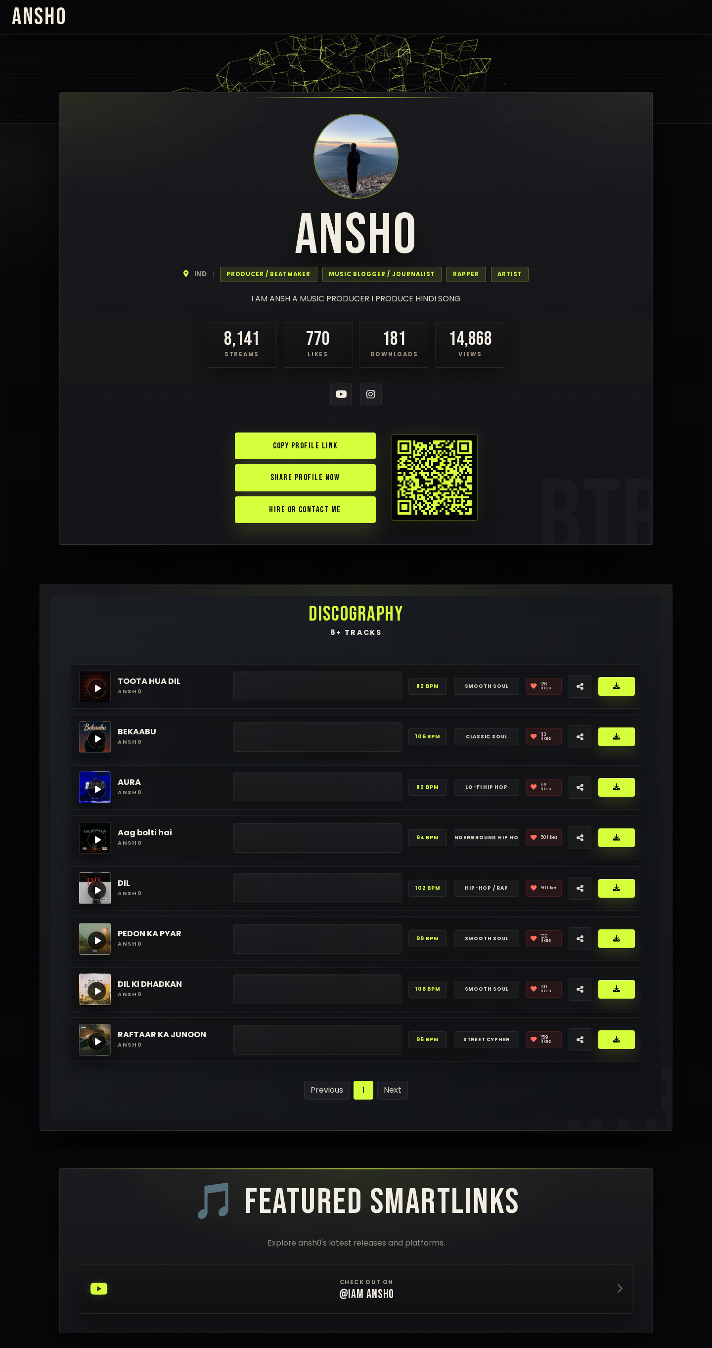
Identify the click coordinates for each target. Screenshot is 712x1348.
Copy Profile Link (305, 445)
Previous (327, 1090)
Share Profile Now (305, 477)
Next (392, 1090)
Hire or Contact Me (305, 509)
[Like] (544, 686)
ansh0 (39, 17)
